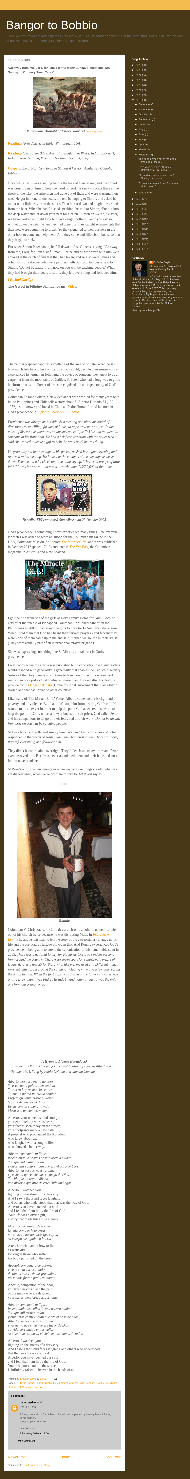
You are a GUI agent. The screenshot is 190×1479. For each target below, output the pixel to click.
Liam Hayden (28, 1402)
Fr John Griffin (43, 1382)
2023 (139, 80)
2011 (139, 233)
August (143, 124)
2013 (139, 224)
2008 (139, 248)
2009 (139, 243)
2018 (139, 198)
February (144, 154)
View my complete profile (146, 310)
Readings (15, 143)
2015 (139, 213)
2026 (139, 64)
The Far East (78, 547)
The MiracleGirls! (74, 542)
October (144, 114)
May (141, 139)
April (142, 144)
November (145, 109)
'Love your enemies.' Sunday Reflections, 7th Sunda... (154, 169)
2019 (139, 99)
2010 (139, 239)
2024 (139, 75)
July (141, 129)
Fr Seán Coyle (162, 262)
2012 (139, 228)
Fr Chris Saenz (25, 1382)
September (145, 119)
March (143, 149)
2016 (139, 208)
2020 (139, 95)
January (144, 192)
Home (65, 1457)
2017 (139, 203)
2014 (139, 218)
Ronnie (100, 1382)
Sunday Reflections (33, 1387)
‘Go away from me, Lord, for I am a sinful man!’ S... (158, 185)
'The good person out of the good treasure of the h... (157, 160)
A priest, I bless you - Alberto (58, 412)
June (142, 134)
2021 (139, 90)
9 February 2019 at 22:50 (34, 1433)
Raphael (90, 1382)
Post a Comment (25, 1440)
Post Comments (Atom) (37, 1465)
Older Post (112, 1457)
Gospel (13, 168)
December (145, 104)
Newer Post (17, 1457)
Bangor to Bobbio (52, 25)
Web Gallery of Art (93, 132)
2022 (139, 84)
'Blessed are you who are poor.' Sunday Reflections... (156, 177)
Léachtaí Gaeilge (20, 280)
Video (71, 286)
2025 (139, 69)
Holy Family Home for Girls (68, 1382)
